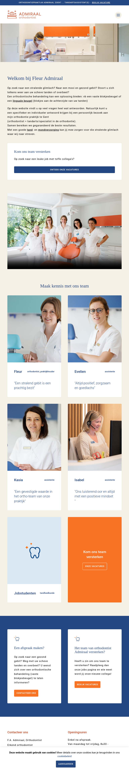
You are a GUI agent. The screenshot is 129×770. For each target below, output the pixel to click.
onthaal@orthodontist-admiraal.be (29, 721)
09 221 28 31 (15, 716)
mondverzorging (48, 91)
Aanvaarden (65, 764)
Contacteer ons (26, 655)
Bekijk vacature (101, 3)
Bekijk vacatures (87, 646)
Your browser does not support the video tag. (64, 193)
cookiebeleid (64, 756)
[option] (64, 23)
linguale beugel (22, 62)
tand (30, 91)
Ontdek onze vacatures (64, 131)
